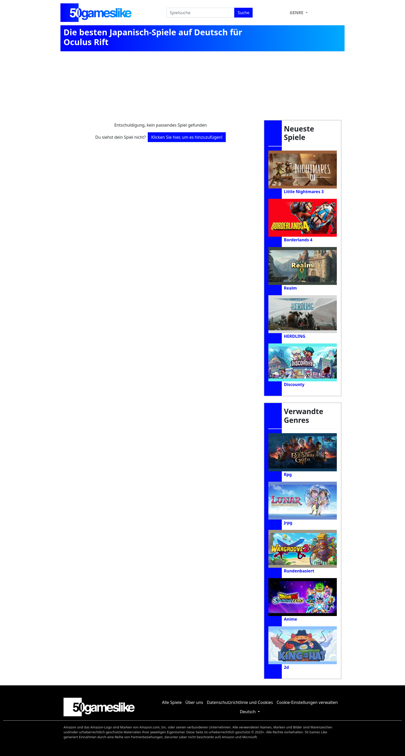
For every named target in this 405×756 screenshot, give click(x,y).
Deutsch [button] (248, 711)
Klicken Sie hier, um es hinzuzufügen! (186, 137)
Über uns (194, 702)
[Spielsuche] (200, 13)
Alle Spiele (172, 702)
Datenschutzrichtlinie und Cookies (240, 702)
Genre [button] (297, 12)
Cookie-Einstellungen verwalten (307, 702)
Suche (243, 12)
